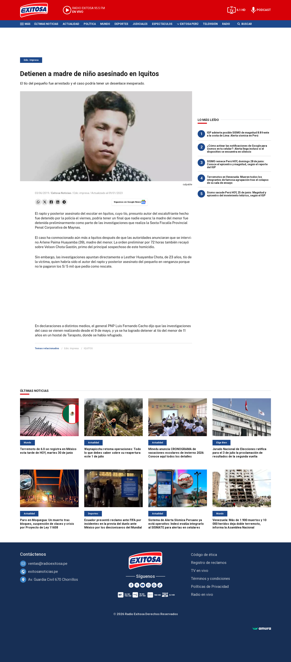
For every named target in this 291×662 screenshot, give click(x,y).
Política (90, 23)
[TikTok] (159, 585)
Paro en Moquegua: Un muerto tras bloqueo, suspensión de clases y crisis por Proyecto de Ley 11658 (47, 523)
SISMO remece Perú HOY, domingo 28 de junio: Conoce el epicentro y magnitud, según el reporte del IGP (237, 164)
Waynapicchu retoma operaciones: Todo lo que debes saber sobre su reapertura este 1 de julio (112, 452)
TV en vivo (199, 570)
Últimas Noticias (46, 23)
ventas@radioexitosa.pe (47, 563)
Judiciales (140, 23)
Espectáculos (162, 23)
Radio (226, 23)
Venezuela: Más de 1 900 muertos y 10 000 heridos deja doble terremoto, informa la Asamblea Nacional (239, 523)
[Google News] (154, 585)
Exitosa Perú (189, 23)
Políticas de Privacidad (210, 586)
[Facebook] (131, 585)
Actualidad (71, 23)
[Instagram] (148, 585)
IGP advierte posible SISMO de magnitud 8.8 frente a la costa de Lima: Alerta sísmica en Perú (238, 134)
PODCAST (264, 10)
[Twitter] (136, 585)
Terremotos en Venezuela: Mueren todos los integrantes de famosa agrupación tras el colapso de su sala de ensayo (238, 179)
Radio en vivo (202, 594)
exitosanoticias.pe (43, 571)
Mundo (105, 23)
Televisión (210, 23)
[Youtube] (142, 585)
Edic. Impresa (31, 60)
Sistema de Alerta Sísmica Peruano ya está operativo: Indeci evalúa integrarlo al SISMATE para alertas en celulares (176, 523)
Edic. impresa (81, 193)
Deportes (121, 23)
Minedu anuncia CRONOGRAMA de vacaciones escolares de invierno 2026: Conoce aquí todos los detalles (176, 452)
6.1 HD (241, 10)
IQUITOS (88, 348)
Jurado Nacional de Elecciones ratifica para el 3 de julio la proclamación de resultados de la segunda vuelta (239, 452)
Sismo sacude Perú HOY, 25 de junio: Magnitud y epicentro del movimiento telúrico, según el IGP (236, 194)
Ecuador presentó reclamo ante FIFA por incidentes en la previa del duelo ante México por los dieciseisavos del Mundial (113, 523)
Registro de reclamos (208, 562)
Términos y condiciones (210, 578)
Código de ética (204, 554)
